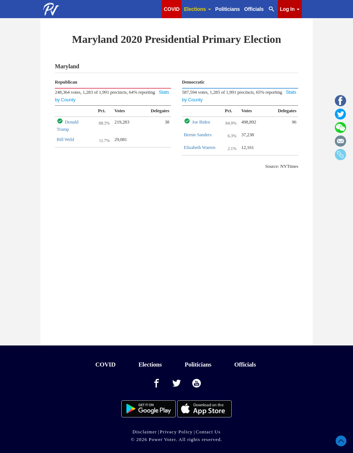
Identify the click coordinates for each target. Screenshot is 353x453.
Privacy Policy (176, 431)
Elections (197, 9)
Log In (290, 9)
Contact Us (208, 431)
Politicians (227, 9)
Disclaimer (145, 431)
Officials (253, 9)
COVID (171, 9)
